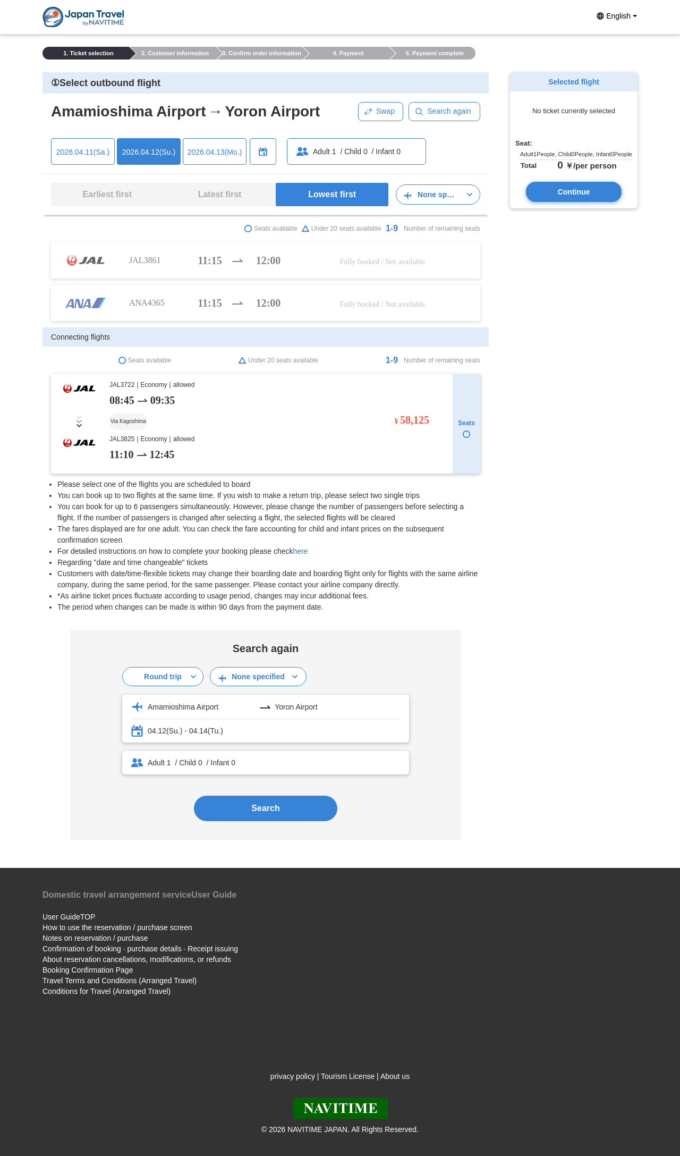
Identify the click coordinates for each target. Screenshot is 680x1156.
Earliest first (107, 194)
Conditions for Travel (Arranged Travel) (106, 991)
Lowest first (332, 194)
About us (395, 1076)
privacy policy (292, 1076)
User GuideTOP (68, 917)
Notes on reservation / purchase (95, 938)
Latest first (220, 194)
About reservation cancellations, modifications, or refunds (136, 959)
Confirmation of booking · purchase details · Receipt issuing (140, 948)
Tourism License (348, 1076)
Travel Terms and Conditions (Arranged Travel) (119, 980)
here (300, 551)
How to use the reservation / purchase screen (117, 927)
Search (265, 808)
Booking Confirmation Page (87, 970)
